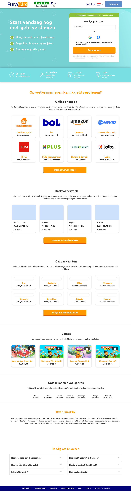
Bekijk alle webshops (65, 170)
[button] (94, 4)
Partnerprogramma (67, 488)
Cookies (88, 488)
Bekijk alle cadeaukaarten (65, 312)
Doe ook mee (94, 50)
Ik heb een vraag (40, 488)
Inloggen (113, 4)
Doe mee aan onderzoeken (64, 240)
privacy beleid (81, 44)
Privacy (80, 488)
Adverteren (53, 488)
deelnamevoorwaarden (99, 42)
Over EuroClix (26, 488)
